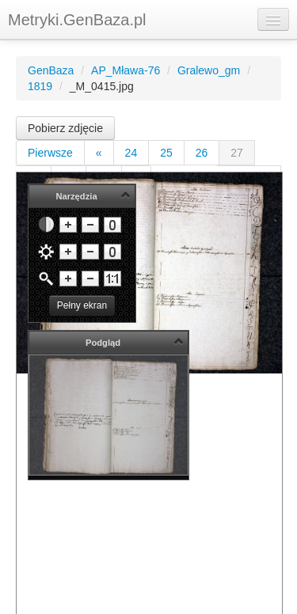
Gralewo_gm (208, 70)
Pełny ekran (82, 305)
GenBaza (51, 70)
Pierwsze (50, 152)
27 (236, 152)
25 (166, 152)
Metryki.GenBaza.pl (77, 19)
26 (202, 152)
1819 (40, 86)
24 (131, 152)
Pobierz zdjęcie (65, 128)
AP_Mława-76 (125, 70)
